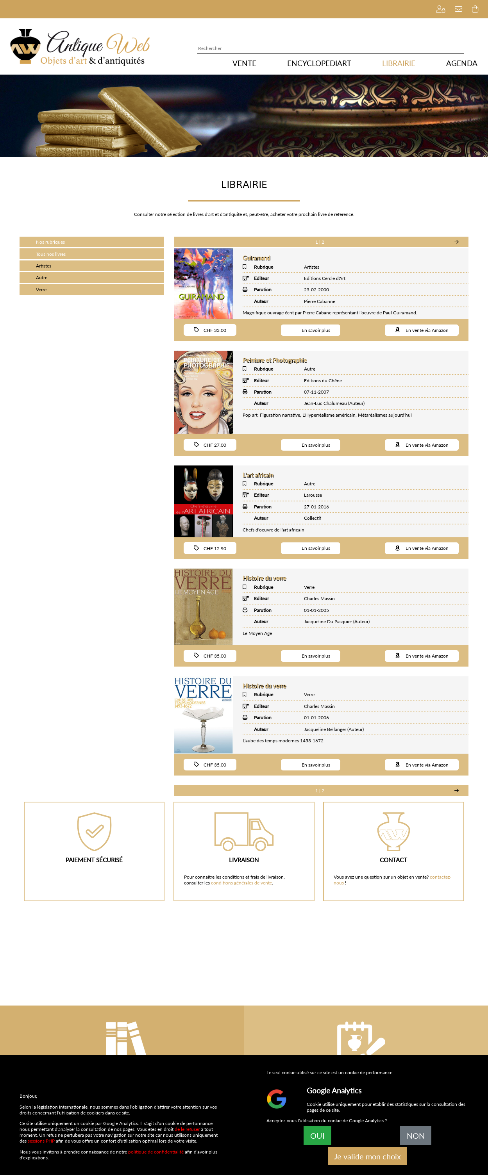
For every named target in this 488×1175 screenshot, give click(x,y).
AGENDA (461, 63)
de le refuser (187, 1129)
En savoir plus (310, 330)
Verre (41, 289)
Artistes (43, 266)
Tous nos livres (51, 254)
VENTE (244, 63)
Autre (41, 277)
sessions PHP (41, 1141)
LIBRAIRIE (398, 63)
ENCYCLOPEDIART (319, 63)
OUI (317, 1135)
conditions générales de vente (241, 883)
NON (416, 1135)
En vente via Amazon (422, 330)
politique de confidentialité (156, 1152)
